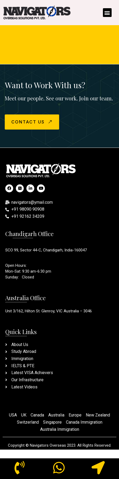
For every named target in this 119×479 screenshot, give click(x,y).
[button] (107, 12)
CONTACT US (32, 121)
